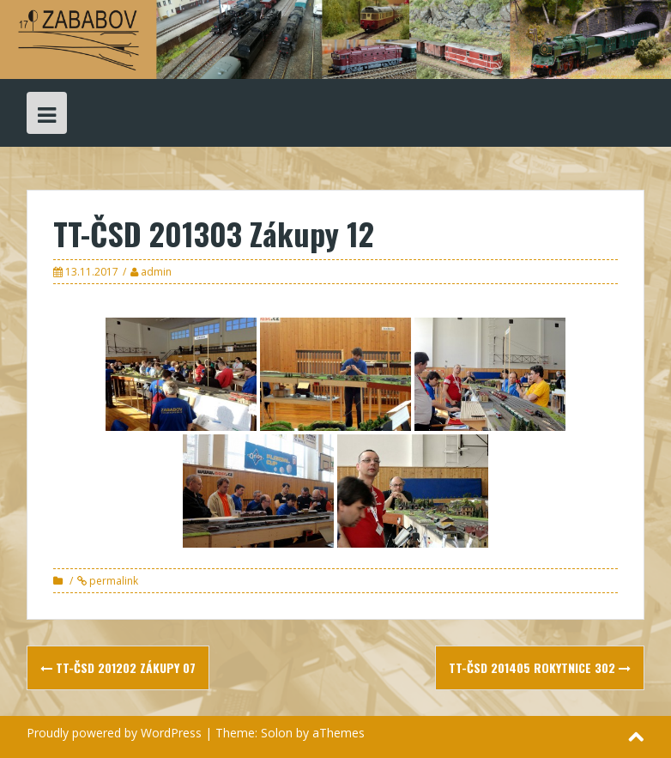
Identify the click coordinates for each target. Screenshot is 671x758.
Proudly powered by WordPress (114, 733)
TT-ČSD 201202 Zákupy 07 (118, 667)
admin (156, 271)
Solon (277, 733)
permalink (112, 580)
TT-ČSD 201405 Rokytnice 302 (540, 667)
